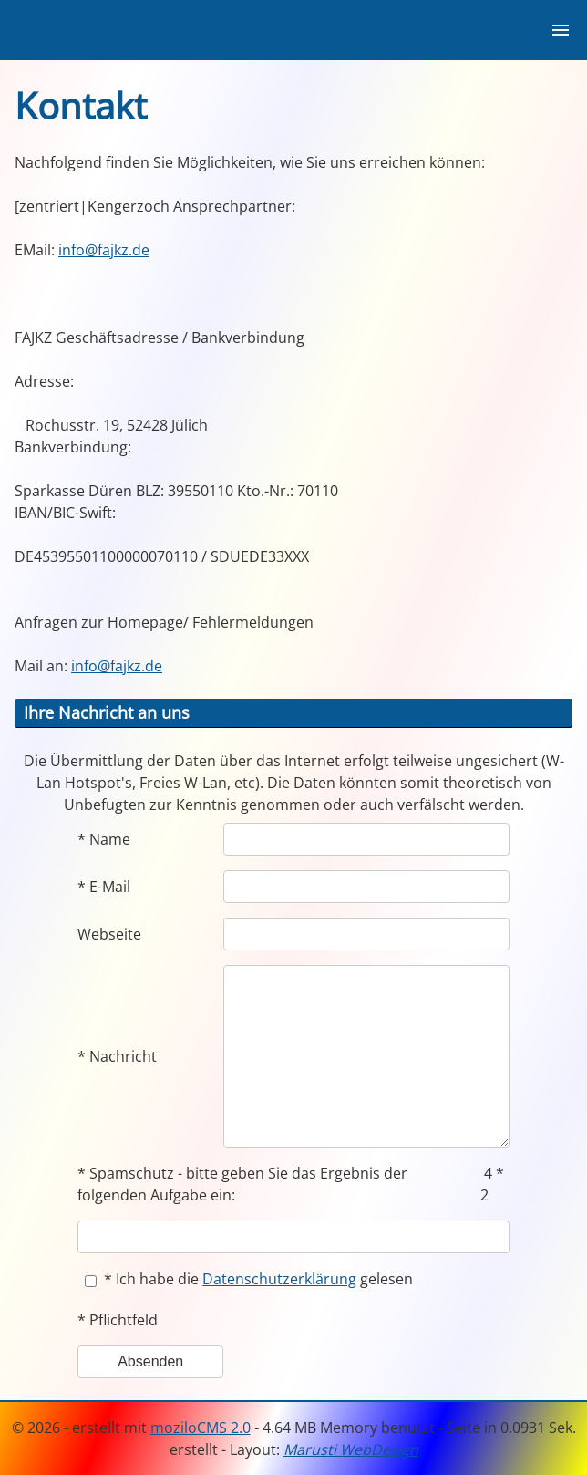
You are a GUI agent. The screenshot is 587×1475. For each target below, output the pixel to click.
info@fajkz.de (103, 250)
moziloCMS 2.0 (200, 1428)
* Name (103, 839)
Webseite (109, 934)
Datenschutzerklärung (279, 1279)
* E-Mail (103, 887)
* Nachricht (117, 1056)
